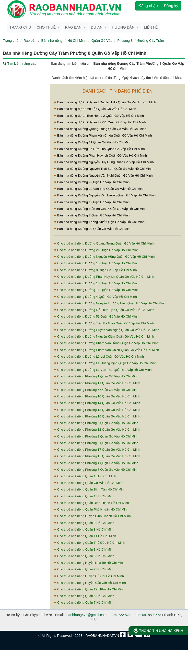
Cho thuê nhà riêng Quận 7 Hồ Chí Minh (84, 602)
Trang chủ (20, 27)
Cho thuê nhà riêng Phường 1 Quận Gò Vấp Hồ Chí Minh (96, 376)
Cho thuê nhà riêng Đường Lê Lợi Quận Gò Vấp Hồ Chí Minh (99, 356)
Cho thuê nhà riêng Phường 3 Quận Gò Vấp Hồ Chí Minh (96, 436)
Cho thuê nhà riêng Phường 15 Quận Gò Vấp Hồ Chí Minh (97, 456)
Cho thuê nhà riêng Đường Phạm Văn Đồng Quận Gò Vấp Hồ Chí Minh (106, 343)
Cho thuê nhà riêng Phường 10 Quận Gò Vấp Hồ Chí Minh (97, 396)
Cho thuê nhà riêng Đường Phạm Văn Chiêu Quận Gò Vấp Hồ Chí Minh (106, 350)
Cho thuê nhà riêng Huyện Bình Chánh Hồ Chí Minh (92, 516)
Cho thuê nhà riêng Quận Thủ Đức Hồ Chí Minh (89, 542)
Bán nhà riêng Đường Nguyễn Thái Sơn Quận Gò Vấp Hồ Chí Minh (103, 168)
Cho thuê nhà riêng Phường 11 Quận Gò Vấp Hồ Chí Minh (97, 383)
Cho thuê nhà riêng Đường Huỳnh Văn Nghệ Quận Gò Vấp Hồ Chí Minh (106, 330)
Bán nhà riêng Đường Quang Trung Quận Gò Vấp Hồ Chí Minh (100, 129)
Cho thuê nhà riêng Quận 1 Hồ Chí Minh (84, 496)
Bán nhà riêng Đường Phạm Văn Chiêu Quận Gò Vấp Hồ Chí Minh (103, 135)
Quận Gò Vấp (101, 41)
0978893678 (151, 615)
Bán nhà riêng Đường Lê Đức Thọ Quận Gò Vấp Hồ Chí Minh (99, 149)
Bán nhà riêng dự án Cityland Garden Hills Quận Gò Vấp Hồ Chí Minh (105, 102)
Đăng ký (171, 6)
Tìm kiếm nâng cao (19, 63)
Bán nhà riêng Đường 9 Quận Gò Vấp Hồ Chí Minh (91, 182)
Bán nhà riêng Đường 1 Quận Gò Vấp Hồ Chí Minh (91, 202)
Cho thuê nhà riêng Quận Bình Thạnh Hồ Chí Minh (91, 503)
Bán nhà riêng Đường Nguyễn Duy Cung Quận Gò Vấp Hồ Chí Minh (104, 162)
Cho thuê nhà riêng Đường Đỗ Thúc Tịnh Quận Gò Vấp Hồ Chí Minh (104, 310)
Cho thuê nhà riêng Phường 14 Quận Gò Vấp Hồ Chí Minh (97, 403)
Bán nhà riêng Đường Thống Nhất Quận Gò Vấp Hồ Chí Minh (99, 222)
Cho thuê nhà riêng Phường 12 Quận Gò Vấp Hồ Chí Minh (97, 429)
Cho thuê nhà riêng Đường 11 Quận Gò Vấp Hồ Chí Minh (96, 290)
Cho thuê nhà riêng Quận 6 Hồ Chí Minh (84, 556)
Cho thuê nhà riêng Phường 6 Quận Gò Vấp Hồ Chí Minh (96, 423)
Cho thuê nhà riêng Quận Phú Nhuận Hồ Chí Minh (91, 509)
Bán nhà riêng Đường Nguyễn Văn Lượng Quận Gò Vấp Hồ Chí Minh (105, 195)
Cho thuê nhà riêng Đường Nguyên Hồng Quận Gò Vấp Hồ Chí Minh (104, 256)
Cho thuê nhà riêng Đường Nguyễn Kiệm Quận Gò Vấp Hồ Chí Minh (104, 336)
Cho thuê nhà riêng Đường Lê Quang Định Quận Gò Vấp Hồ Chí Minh (105, 363)
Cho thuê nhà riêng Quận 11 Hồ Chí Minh (85, 536)
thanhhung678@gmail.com (86, 615)
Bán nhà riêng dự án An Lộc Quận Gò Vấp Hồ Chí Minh (95, 109)
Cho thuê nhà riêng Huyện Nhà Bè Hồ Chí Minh (89, 563)
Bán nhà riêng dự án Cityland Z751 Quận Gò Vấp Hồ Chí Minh (100, 122)
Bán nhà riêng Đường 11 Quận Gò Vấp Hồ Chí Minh (92, 142)
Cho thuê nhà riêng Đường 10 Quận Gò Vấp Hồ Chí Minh (96, 283)
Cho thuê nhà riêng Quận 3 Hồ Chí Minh (84, 549)
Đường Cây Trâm (151, 41)
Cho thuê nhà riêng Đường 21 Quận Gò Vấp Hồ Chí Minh (96, 250)
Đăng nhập (148, 6)
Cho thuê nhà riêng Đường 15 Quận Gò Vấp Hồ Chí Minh (96, 263)
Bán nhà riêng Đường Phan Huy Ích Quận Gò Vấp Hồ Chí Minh (100, 155)
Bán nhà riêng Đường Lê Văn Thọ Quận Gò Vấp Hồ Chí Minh (99, 189)
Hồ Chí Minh (77, 41)
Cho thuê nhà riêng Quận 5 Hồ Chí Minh (84, 596)
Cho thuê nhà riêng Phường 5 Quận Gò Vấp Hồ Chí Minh (96, 390)
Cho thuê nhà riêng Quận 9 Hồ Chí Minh (84, 523)
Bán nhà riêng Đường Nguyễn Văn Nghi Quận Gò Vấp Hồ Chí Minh (103, 175)
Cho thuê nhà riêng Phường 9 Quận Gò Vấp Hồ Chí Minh (96, 443)
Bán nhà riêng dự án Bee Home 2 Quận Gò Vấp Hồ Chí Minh (99, 115)
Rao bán (30, 41)
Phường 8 (124, 41)
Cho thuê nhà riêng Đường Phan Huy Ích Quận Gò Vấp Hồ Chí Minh (104, 276)
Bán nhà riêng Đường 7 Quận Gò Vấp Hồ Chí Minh (91, 215)
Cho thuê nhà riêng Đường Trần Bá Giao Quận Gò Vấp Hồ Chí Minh (104, 323)
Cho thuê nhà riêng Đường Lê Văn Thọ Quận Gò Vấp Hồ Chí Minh (103, 370)
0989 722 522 (120, 615)
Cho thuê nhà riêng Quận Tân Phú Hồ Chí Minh (89, 589)
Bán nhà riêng (51, 41)
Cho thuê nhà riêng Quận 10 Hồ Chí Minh (85, 476)
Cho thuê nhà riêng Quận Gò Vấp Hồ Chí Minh (88, 483)
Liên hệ (151, 27)
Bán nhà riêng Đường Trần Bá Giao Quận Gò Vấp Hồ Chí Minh (100, 209)
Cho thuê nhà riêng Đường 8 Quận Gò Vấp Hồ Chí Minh (95, 270)
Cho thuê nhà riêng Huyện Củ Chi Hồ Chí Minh (89, 576)
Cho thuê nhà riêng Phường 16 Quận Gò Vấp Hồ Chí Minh (97, 416)
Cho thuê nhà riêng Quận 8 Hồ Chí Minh (84, 529)
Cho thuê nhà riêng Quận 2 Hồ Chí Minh (84, 569)
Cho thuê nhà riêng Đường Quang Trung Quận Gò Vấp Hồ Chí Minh (103, 243)
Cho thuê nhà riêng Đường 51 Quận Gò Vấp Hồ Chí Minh (96, 316)
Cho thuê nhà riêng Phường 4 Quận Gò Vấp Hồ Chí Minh (96, 463)
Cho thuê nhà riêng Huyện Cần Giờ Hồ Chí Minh (90, 583)
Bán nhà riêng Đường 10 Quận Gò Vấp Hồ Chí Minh (92, 229)
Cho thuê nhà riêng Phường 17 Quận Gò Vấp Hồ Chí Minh (97, 449)
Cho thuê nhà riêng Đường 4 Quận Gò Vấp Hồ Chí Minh (95, 296)
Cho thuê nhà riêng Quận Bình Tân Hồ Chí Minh (89, 489)
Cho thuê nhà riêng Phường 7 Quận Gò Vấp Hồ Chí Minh (96, 469)
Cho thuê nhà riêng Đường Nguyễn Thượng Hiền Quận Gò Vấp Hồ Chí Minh (109, 303)
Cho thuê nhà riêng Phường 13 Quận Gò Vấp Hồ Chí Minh (97, 410)
